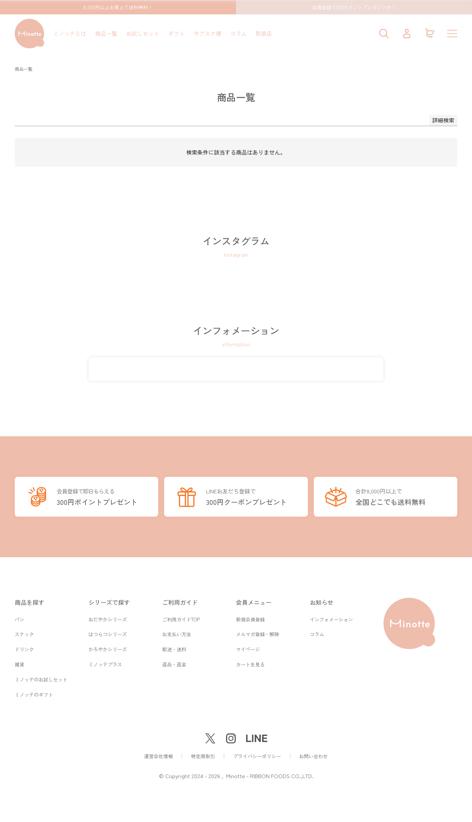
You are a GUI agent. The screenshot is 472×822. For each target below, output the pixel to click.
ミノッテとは (69, 33)
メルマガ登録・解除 (257, 632)
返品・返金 (174, 663)
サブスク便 (207, 33)
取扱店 (264, 33)
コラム (238, 33)
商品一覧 (106, 33)
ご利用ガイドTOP (181, 617)
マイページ (248, 648)
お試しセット (142, 33)
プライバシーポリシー (257, 756)
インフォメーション (331, 617)
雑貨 (19, 663)
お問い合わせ (313, 756)
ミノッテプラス (105, 663)
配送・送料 (174, 648)
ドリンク (24, 648)
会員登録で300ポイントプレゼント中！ (354, 7)
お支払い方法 (176, 632)
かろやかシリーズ (107, 648)
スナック (24, 632)
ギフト (176, 33)
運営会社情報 (158, 756)
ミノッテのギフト (34, 694)
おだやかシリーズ (107, 617)
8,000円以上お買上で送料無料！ (118, 7)
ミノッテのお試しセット (41, 679)
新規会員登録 (250, 617)
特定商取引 (203, 756)
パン (19, 617)
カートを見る (250, 663)
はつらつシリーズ (107, 632)
